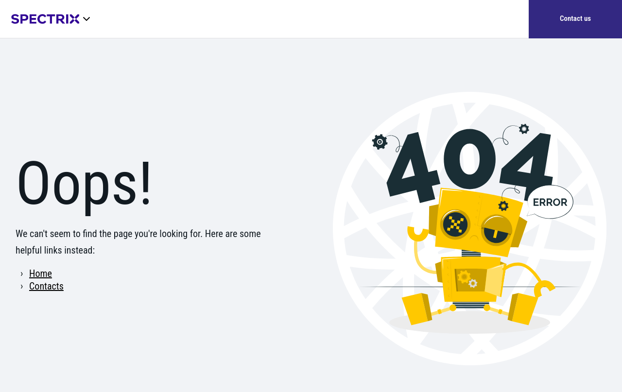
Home (40, 273)
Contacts (46, 286)
